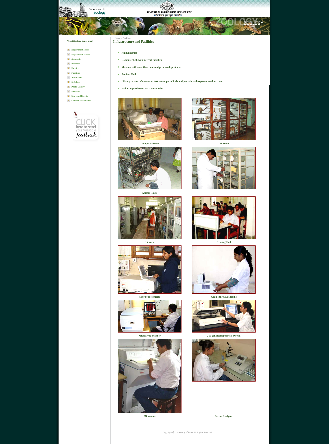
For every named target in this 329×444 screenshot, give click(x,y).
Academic (76, 59)
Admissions (76, 77)
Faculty (74, 68)
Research (75, 63)
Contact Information (81, 100)
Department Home (80, 50)
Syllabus (75, 82)
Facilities (75, 73)
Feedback (76, 91)
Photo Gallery (78, 87)
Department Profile (80, 54)
